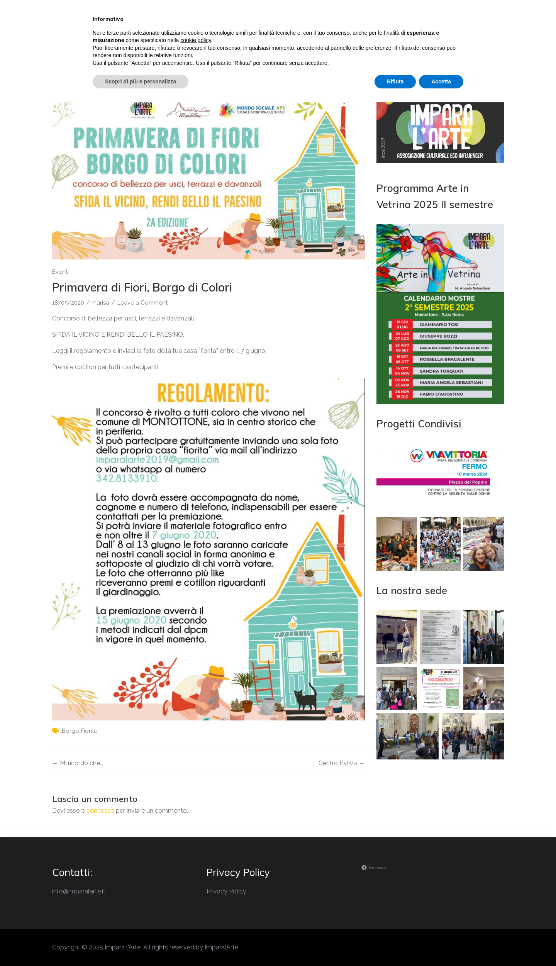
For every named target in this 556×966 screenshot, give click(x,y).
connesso (100, 810)
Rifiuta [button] (395, 945)
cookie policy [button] (195, 904)
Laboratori (360, 40)
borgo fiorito (80, 730)
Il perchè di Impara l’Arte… (239, 40)
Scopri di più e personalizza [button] (140, 945)
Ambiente (413, 40)
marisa (100, 302)
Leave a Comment (142, 302)
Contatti (463, 40)
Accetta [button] (441, 945)
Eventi (311, 40)
